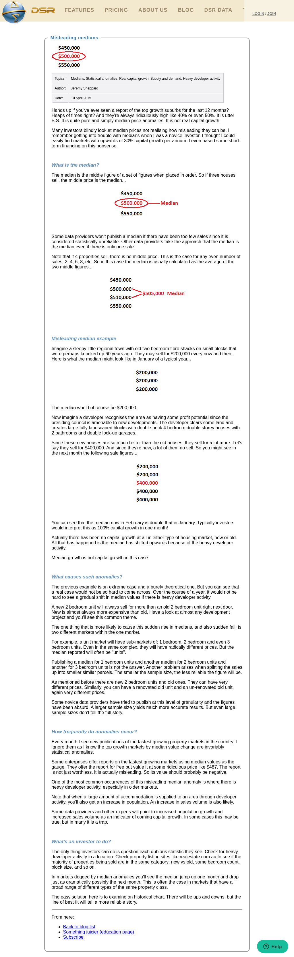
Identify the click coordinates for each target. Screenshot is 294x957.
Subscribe (73, 937)
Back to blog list (79, 926)
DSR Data (218, 10)
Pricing (116, 10)
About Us (153, 10)
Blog (186, 10)
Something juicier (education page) (98, 931)
